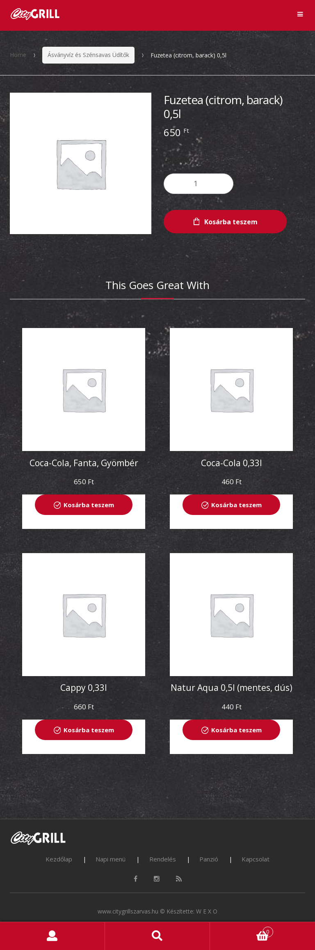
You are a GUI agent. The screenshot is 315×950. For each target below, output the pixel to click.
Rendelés (162, 859)
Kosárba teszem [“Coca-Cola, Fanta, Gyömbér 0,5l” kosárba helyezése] (89, 505)
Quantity (178, 160)
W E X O (206, 911)
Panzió (208, 859)
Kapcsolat (255, 859)
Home (18, 55)
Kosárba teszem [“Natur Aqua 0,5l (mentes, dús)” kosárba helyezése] (236, 730)
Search (157, 936)
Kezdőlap (59, 859)
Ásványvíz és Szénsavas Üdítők (88, 55)
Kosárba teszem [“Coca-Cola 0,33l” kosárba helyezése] (236, 505)
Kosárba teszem (231, 221)
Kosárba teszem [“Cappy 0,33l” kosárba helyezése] (89, 730)
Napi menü (111, 859)
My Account (52, 936)
